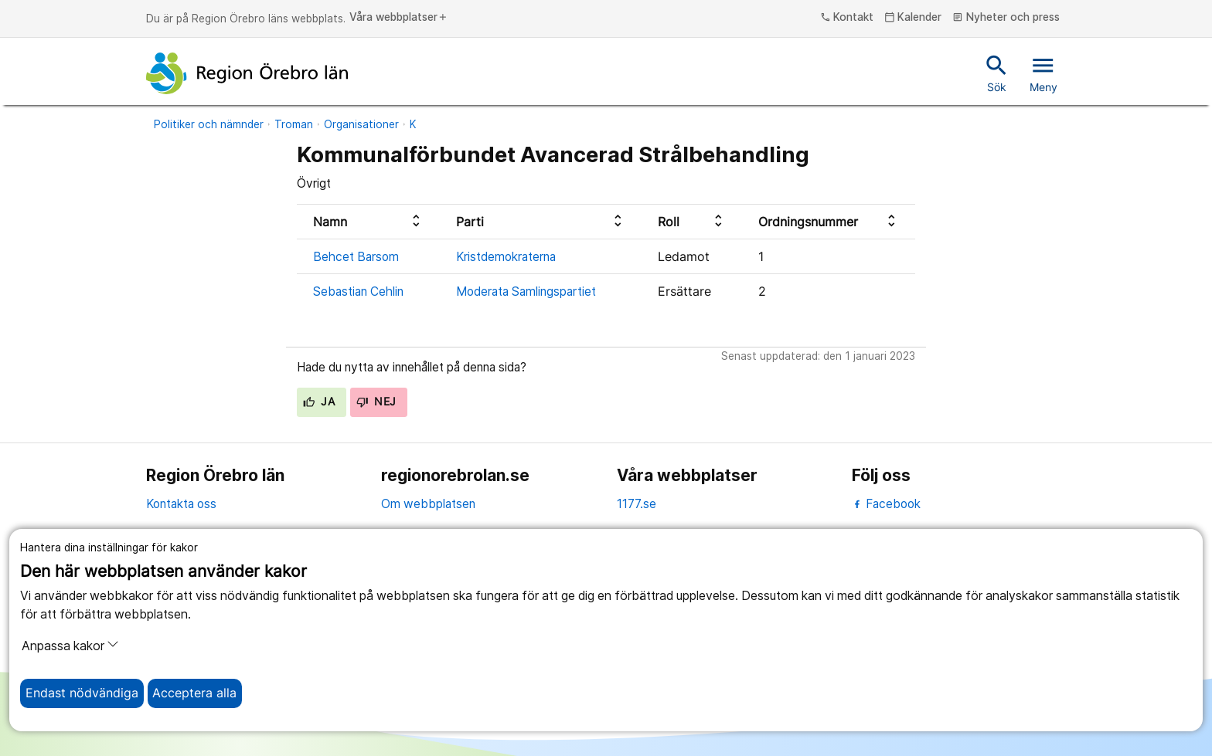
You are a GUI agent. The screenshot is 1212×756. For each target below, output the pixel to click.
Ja (319, 401)
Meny (1043, 72)
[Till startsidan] (247, 73)
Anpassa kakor (70, 645)
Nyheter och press (1006, 17)
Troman (293, 124)
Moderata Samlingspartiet (526, 291)
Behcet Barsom (356, 256)
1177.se (636, 504)
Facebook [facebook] (886, 504)
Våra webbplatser (398, 17)
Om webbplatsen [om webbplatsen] (428, 504)
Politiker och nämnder (209, 124)
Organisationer (361, 124)
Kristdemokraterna (506, 256)
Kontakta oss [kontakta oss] (181, 504)
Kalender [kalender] (913, 17)
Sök (996, 72)
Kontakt (847, 17)
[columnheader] (369, 222)
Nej (376, 401)
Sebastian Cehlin (358, 291)
